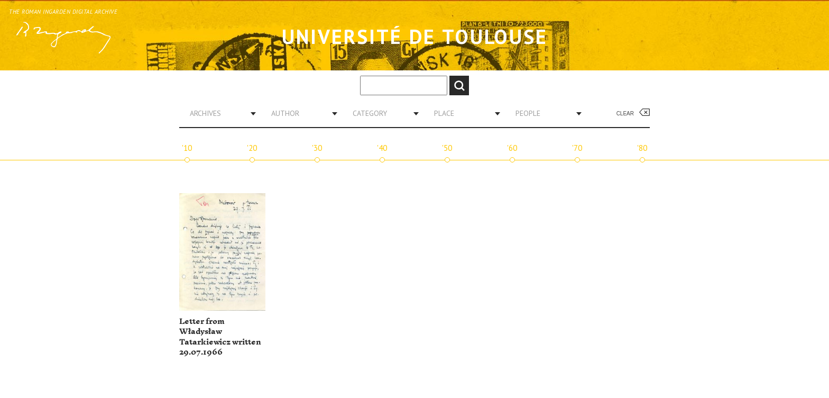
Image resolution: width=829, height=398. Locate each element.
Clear (625, 113)
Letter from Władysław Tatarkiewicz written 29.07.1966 (220, 337)
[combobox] (219, 113)
